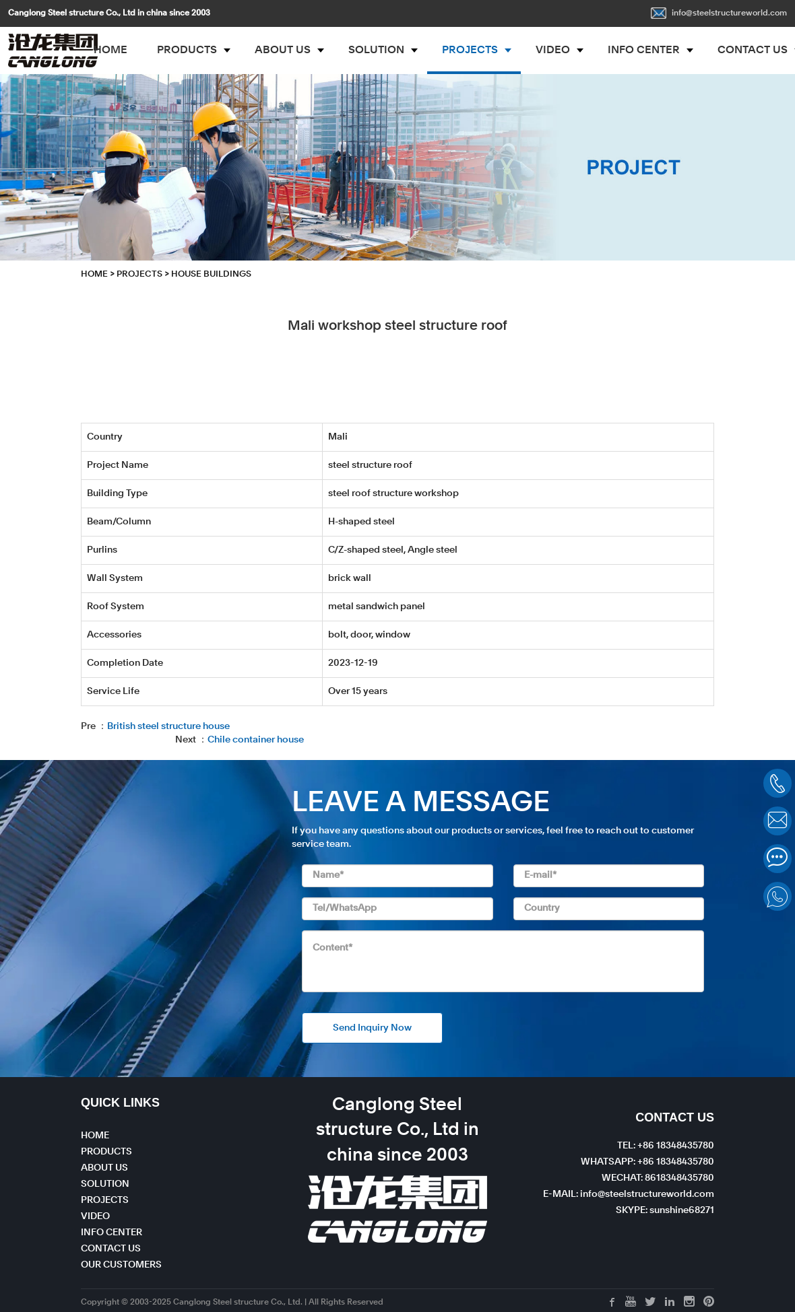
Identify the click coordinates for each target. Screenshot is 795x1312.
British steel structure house (168, 726)
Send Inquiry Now (372, 1028)
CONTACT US (111, 1248)
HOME (110, 50)
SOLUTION (376, 50)
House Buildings (211, 274)
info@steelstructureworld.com (719, 13)
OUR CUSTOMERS (121, 1265)
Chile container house (256, 740)
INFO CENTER (644, 50)
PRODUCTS (187, 50)
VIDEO (553, 50)
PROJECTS (470, 50)
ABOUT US (283, 50)
